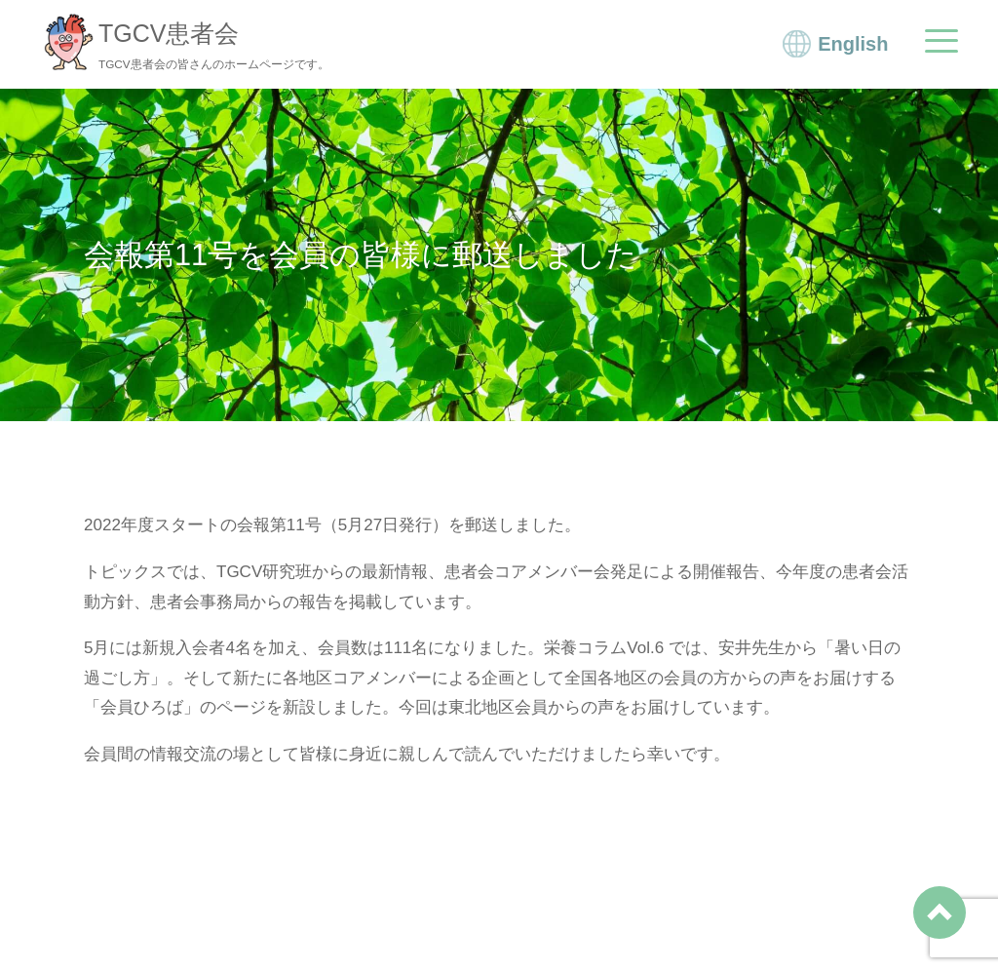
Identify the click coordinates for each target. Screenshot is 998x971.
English (853, 46)
